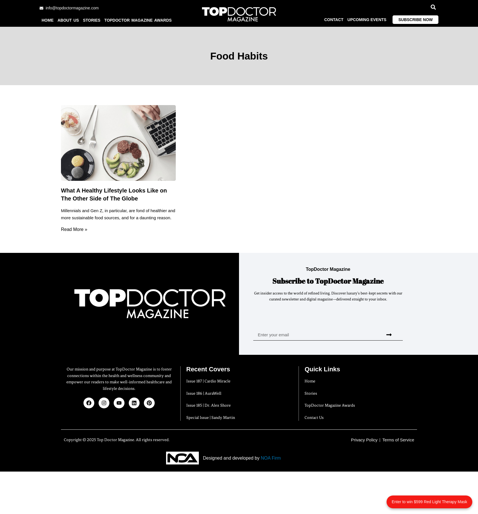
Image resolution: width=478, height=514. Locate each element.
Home (48, 20)
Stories (91, 20)
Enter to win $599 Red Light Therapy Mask (429, 501)
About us (68, 20)
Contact (333, 19)
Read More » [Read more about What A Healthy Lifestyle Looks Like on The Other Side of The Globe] (74, 229)
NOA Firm (271, 458)
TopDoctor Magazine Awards (137, 20)
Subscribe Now (415, 19)
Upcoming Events (367, 19)
